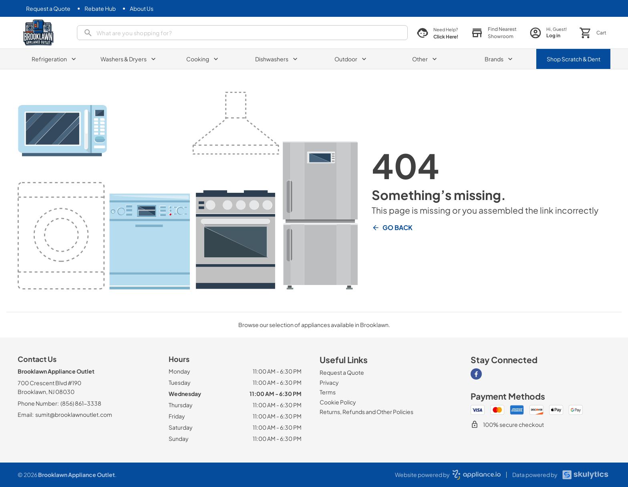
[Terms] (328, 392)
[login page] (548, 32)
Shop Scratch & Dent (573, 59)
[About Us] (141, 8)
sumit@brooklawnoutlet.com (73, 414)
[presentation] (242, 32)
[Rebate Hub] (100, 8)
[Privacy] (329, 382)
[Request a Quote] (48, 8)
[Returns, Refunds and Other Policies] (366, 411)
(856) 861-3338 (80, 403)
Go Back (392, 228)
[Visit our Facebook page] (476, 374)
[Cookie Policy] (338, 402)
